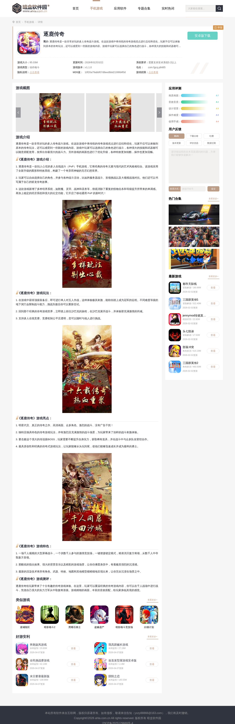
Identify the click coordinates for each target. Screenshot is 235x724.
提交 (213, 189)
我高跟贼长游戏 (118, 644)
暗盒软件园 (154, 718)
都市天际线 (190, 283)
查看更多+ (152, 600)
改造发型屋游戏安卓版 (122, 660)
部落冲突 (188, 347)
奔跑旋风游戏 (38, 644)
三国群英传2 (190, 362)
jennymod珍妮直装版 (195, 315)
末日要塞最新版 (39, 676)
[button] (18, 112)
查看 (73, 648)
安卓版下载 (202, 35)
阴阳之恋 (114, 676)
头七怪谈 (188, 331)
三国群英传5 (190, 299)
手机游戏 (29, 22)
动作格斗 (34, 67)
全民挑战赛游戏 (39, 660)
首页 (18, 22)
